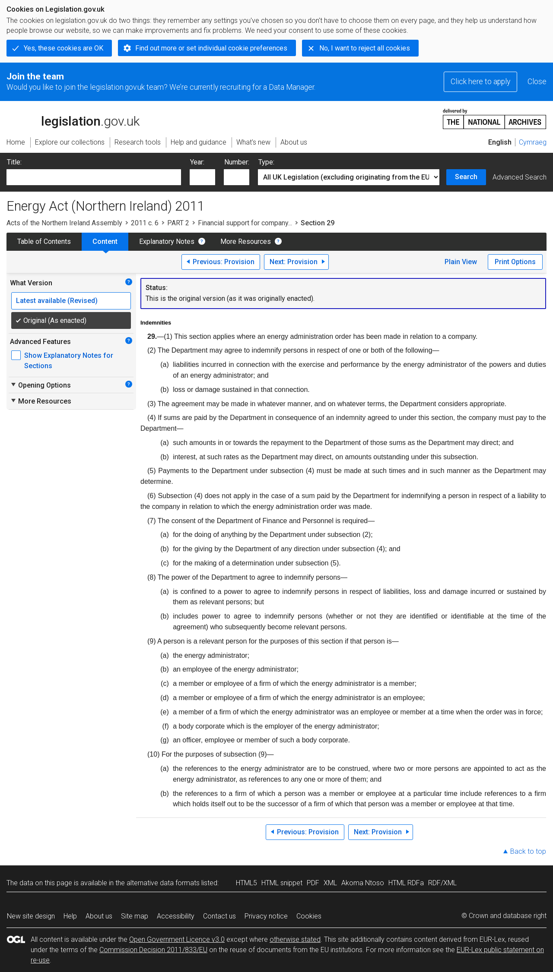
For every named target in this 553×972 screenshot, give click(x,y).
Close (537, 81)
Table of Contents (44, 241)
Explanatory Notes (166, 241)
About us (99, 916)
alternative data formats (163, 883)
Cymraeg (533, 142)
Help (70, 916)
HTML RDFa (406, 883)
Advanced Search (520, 177)
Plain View (461, 262)
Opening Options (40, 385)
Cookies (308, 916)
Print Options (515, 262)
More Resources (245, 241)
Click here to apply (480, 81)
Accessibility (175, 916)
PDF (313, 883)
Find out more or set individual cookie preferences (211, 48)
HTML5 (246, 883)
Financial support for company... (245, 223)
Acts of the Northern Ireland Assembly (64, 223)
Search (466, 177)
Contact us (219, 916)
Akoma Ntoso (362, 883)
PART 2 (178, 223)
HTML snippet (281, 883)
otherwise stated (295, 939)
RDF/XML (442, 883)
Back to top (528, 851)
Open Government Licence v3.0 (177, 939)
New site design (31, 916)
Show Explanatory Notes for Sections (68, 360)
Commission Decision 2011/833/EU (153, 950)
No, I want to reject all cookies (364, 48)
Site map (134, 916)
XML (330, 883)
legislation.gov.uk (73, 118)
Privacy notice (266, 916)
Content (105, 241)
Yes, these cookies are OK (63, 48)
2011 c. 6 (145, 223)
